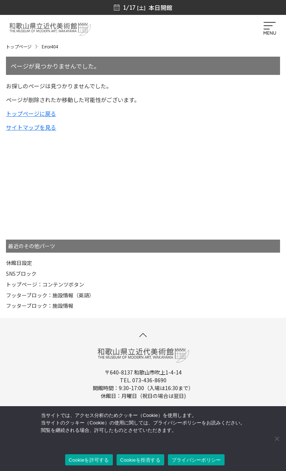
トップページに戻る (31, 113)
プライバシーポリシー (196, 460)
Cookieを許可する (89, 460)
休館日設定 (19, 262)
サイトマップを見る (31, 127)
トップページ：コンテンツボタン (45, 284)
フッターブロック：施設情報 (39, 305)
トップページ (18, 46)
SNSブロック (21, 273)
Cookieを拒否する (140, 460)
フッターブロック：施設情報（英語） (50, 295)
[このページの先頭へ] (143, 335)
